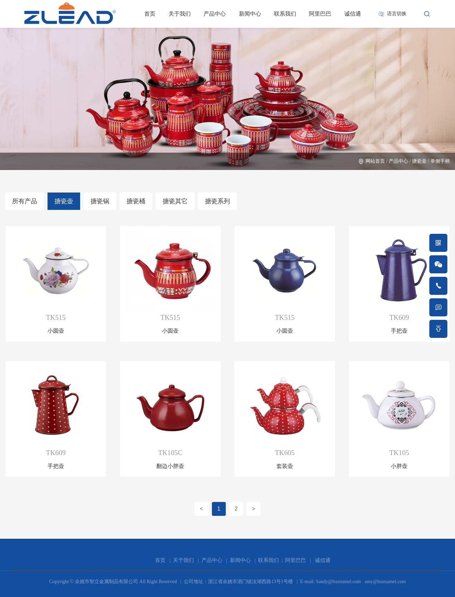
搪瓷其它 (175, 201)
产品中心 (215, 14)
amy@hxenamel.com (384, 581)
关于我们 (180, 14)
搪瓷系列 (217, 201)
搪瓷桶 (136, 201)
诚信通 (352, 14)
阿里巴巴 (320, 14)
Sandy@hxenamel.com (338, 581)
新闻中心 (250, 14)
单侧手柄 (440, 161)
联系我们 (285, 14)
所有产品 (24, 201)
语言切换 (396, 13)
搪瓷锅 (100, 201)
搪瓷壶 (419, 161)
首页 (149, 14)
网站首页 (375, 161)
